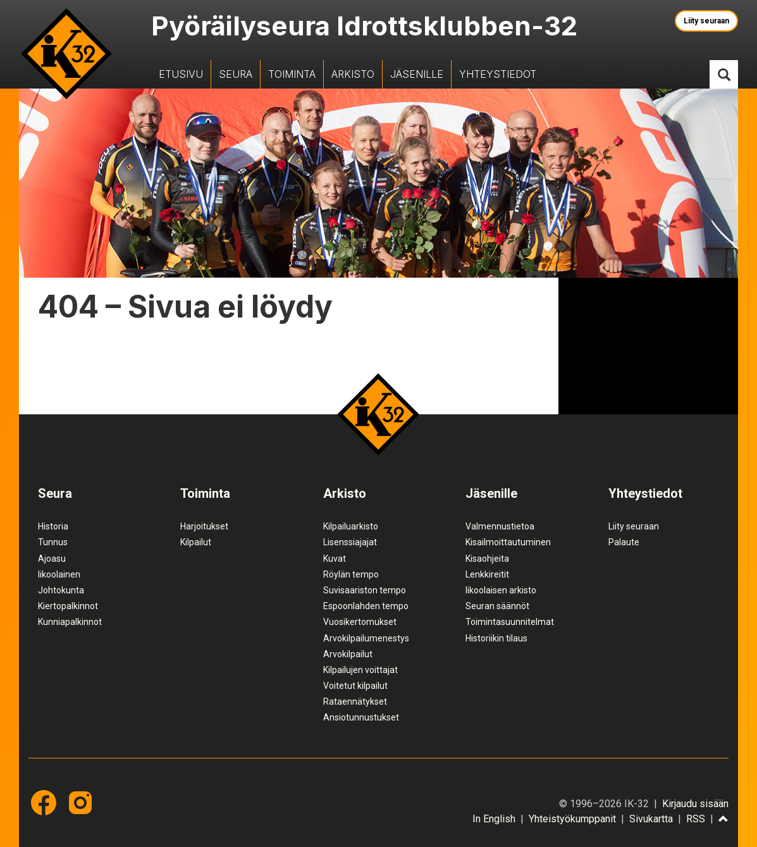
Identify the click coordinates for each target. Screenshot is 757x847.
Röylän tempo (351, 574)
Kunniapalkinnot (70, 622)
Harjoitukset (204, 526)
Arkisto (352, 74)
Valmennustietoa (499, 526)
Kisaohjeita (487, 558)
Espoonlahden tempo (366, 606)
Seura (235, 74)
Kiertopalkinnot (68, 606)
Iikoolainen (59, 574)
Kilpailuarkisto (350, 526)
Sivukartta (651, 819)
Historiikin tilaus (496, 638)
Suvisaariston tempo (364, 590)
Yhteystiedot (497, 74)
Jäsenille (416, 74)
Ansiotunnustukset (361, 717)
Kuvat (334, 558)
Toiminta (292, 74)
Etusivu (181, 74)
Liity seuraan (706, 20)
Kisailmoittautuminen (508, 542)
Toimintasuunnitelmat (509, 622)
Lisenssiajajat (350, 542)
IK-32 (66, 53)
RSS (695, 819)
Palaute (623, 542)
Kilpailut (195, 542)
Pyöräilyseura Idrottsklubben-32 (364, 25)
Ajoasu (52, 558)
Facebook (43, 803)
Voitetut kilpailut (355, 686)
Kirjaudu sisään (695, 804)
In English (493, 819)
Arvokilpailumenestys (366, 638)
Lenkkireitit (487, 574)
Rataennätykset (355, 701)
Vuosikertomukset (360, 622)
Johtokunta (61, 590)
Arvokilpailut (347, 654)
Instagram (80, 803)
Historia (53, 526)
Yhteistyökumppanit (572, 819)
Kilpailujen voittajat (360, 670)
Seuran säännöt (497, 606)
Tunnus (53, 542)
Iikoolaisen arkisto (500, 590)
